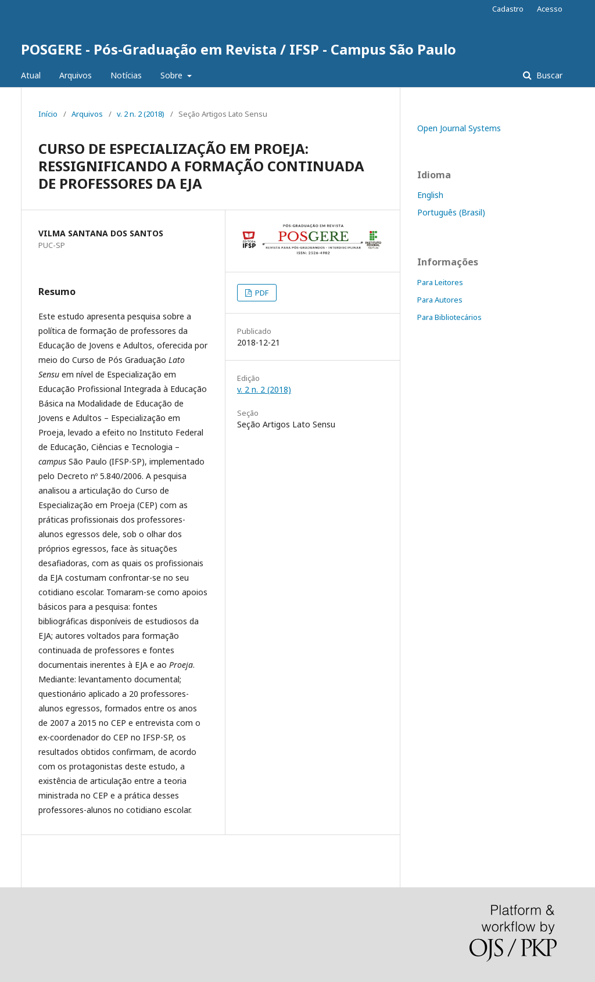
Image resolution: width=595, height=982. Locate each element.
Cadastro (508, 8)
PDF (260, 292)
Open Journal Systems (459, 128)
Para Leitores (440, 282)
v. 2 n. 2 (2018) (140, 114)
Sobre (172, 75)
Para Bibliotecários (449, 317)
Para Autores (440, 299)
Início (48, 114)
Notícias (126, 75)
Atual (31, 75)
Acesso (549, 8)
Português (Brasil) (451, 212)
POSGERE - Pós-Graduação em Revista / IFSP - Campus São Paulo (238, 49)
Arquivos (75, 75)
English (430, 194)
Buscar (548, 75)
